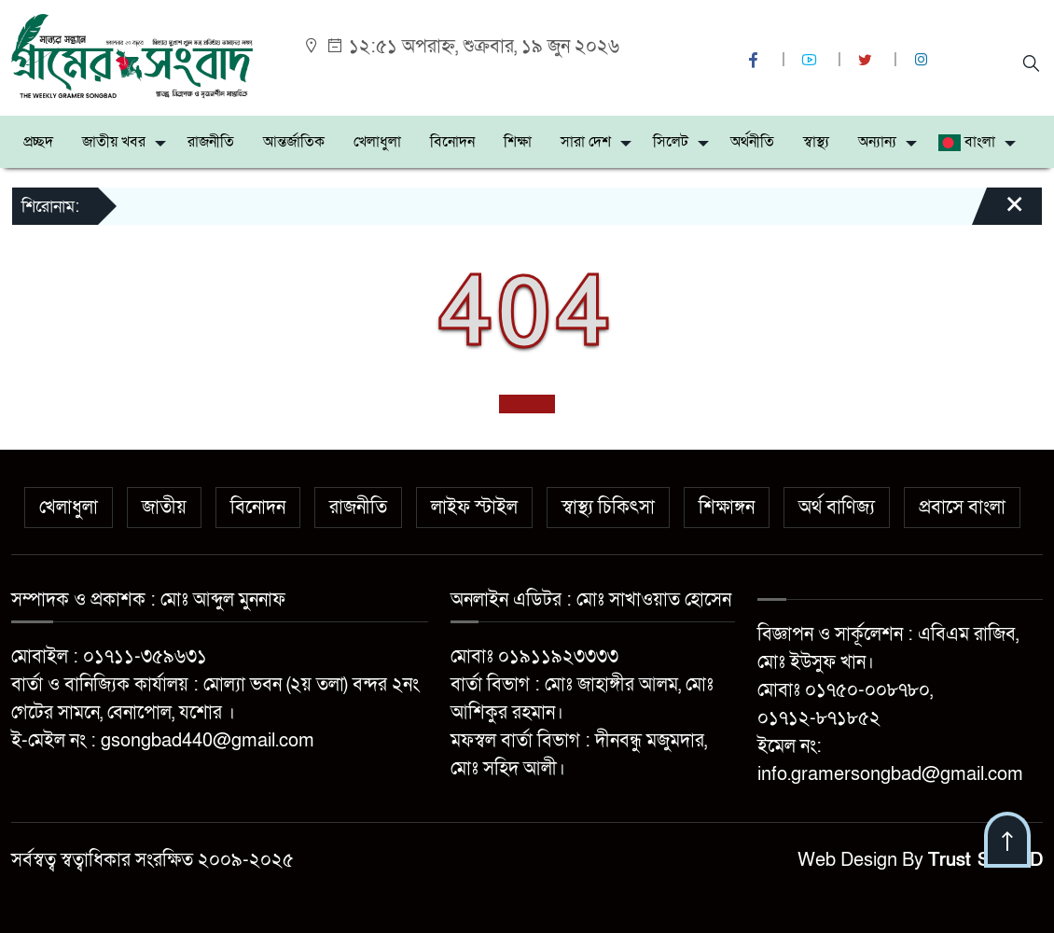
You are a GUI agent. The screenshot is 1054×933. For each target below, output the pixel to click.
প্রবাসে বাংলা (962, 507)
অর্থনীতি (752, 142)
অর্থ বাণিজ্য (836, 507)
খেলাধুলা (377, 142)
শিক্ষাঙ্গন (727, 507)
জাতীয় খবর (114, 142)
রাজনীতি (210, 142)
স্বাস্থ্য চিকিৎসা (608, 507)
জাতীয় (164, 507)
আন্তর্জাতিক (294, 142)
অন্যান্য (877, 142)
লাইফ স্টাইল (474, 507)
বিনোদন (452, 142)
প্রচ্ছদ (38, 142)
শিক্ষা (518, 142)
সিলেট (670, 142)
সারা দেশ (586, 142)
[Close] (998, 213)
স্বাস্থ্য (816, 142)
